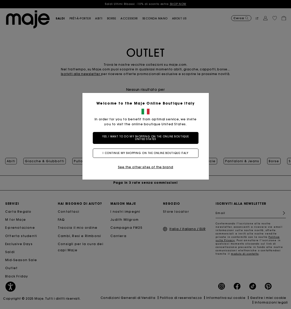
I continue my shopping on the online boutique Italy (145, 153)
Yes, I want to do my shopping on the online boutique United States (145, 138)
